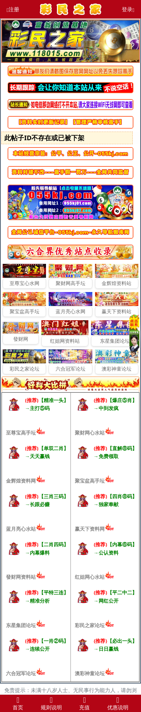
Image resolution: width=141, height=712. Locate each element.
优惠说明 (117, 703)
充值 (84, 703)
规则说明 (51, 703)
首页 (18, 703)
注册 (13, 9)
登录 (128, 9)
